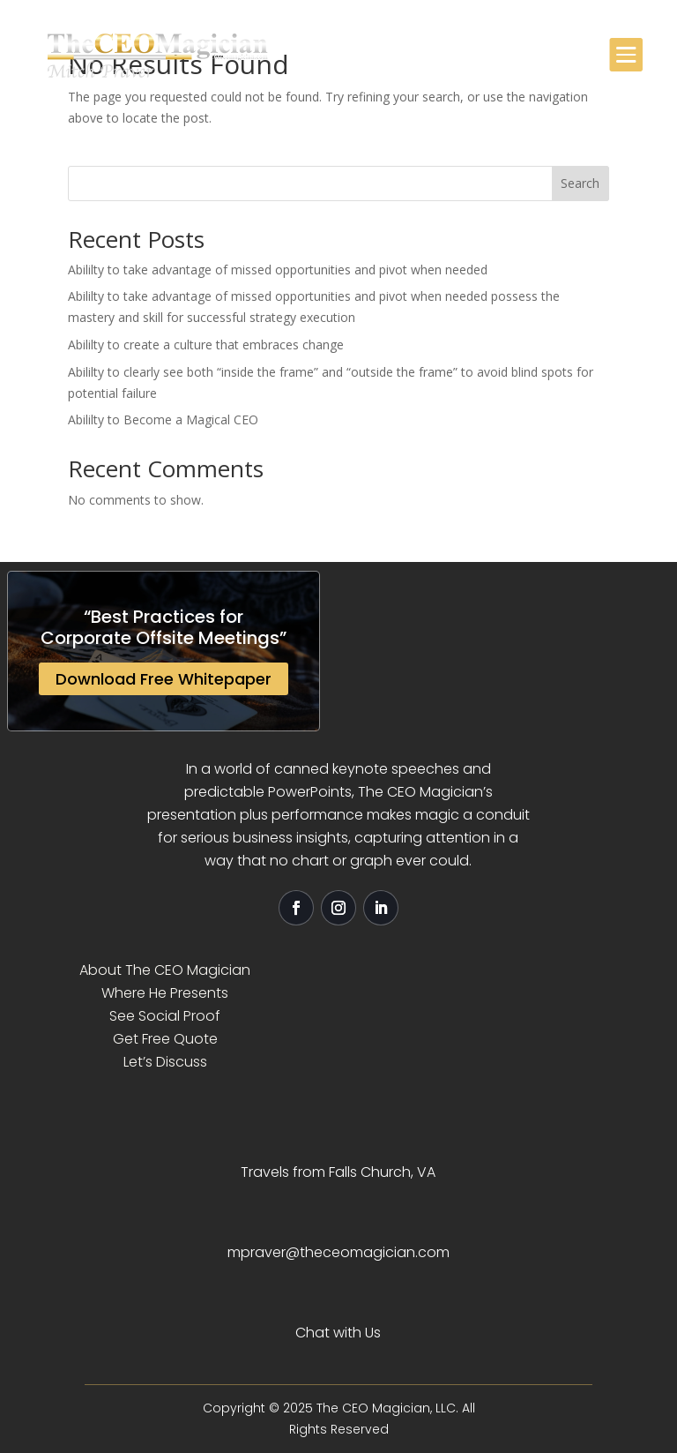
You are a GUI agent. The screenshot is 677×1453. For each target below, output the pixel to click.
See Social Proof (164, 1016)
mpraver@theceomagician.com (338, 1252)
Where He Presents (164, 993)
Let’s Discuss (165, 1062)
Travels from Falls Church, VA (338, 1172)
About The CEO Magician (164, 970)
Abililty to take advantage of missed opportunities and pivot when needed (277, 269)
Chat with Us (338, 1332)
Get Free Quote (165, 1039)
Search (580, 183)
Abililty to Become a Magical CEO (163, 419)
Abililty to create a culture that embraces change (206, 344)
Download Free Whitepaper (164, 679)
